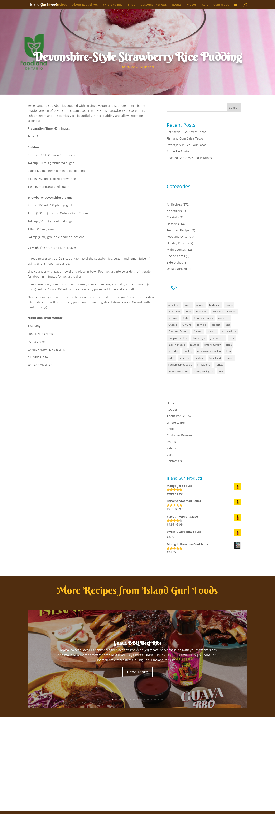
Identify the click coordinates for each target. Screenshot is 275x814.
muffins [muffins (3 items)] (194, 345)
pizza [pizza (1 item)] (229, 345)
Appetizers (174, 211)
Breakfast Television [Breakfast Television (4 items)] (224, 311)
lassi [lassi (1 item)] (232, 338)
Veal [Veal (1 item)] (221, 371)
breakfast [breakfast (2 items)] (201, 311)
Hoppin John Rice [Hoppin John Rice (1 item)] (178, 338)
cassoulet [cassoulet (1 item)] (223, 318)
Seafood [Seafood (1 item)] (199, 358)
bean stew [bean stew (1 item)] (174, 311)
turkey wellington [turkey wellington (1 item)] (203, 371)
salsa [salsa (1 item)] (171, 358)
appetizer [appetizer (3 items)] (173, 305)
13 (155, 699)
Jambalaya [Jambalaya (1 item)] (199, 338)
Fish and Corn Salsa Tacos (185, 138)
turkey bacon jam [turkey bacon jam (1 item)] (178, 371)
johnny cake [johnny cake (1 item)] (217, 338)
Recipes (61, 4)
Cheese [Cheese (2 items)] (172, 324)
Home (46, 4)
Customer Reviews (154, 4)
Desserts (173, 224)
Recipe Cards (176, 256)
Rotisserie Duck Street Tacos (186, 132)
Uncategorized (177, 269)
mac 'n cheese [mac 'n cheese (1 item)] (176, 345)
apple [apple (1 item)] (188, 305)
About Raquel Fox (85, 4)
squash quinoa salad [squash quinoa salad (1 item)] (180, 364)
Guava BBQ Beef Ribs (137, 643)
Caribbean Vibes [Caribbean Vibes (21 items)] (203, 318)
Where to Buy (112, 4)
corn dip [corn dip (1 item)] (201, 324)
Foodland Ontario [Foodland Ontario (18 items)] (178, 331)
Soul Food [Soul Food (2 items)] (215, 358)
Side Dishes (175, 262)
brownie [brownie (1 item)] (173, 318)
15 (162, 699)
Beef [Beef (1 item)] (188, 311)
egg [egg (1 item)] (227, 324)
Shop (131, 4)
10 (144, 699)
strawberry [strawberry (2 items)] (203, 364)
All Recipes (147, 67)
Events (177, 4)
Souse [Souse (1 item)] (229, 358)
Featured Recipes (179, 230)
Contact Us (221, 4)
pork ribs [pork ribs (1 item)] (173, 351)
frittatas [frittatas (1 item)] (198, 331)
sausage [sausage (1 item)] (184, 358)
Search (234, 107)
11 (148, 699)
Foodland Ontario (179, 237)
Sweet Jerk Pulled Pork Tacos (186, 145)
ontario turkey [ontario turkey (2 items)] (212, 345)
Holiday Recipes (178, 243)
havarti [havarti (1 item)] (212, 331)
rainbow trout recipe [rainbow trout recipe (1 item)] (209, 351)
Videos (192, 4)
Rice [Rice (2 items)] (228, 351)
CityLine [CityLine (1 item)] (187, 324)
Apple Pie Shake (178, 151)
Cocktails (173, 217)
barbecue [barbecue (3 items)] (214, 305)
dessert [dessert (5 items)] (215, 324)
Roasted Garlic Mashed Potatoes (189, 158)
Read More (137, 672)
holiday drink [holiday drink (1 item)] (228, 331)
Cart (205, 4)
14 (158, 699)
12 (151, 699)
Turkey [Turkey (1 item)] (219, 364)
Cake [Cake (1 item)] (186, 318)
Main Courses (176, 249)
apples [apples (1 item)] (200, 305)
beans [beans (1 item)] (229, 305)
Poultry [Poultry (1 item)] (188, 351)
